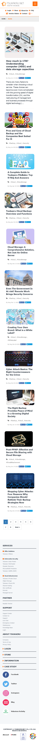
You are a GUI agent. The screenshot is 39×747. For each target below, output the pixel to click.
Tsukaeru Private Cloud (8, 578)
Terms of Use (6, 642)
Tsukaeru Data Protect (8, 561)
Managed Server (6, 592)
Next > (17, 527)
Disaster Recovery (7, 566)
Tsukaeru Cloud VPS (8, 583)
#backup (12, 143)
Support (4, 618)
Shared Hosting (6, 585)
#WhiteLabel (12, 340)
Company (4, 639)
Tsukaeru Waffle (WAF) (8, 571)
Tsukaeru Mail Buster (8, 564)
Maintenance (5, 625)
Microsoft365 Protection (8, 568)
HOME (4, 19)
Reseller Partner (6, 603)
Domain (4, 590)
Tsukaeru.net (20, 729)
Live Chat (4, 620)
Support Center (6, 613)
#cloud (11, 74)
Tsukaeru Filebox (7, 554)
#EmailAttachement (13, 462)
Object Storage (6, 581)
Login (3, 630)
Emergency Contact (7, 623)
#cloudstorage (20, 74)
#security (25, 143)
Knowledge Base (6, 627)
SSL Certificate (6, 588)
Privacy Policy (6, 644)
